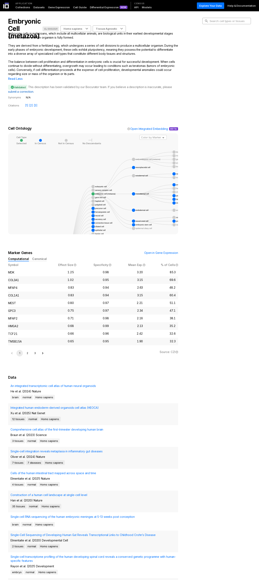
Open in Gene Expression (161, 247)
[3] (36, 99)
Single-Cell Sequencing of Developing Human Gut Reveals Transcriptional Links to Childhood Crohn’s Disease (33, 504)
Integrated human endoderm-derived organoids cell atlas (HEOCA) (33, 422)
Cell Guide (80, 7)
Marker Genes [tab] (215, 52)
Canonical (39, 253)
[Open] (163, 132)
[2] (31, 99)
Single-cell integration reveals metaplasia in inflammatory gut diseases (34, 448)
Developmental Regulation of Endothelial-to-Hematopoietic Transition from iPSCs (28, 542)
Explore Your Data (210, 5)
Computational (18, 253)
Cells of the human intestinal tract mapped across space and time (29, 464)
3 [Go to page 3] (35, 369)
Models (147, 7)
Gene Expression (59, 7)
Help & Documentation (241, 5)
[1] (26, 99)
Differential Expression (104, 7)
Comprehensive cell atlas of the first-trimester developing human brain (32, 433)
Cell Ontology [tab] (214, 45)
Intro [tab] (208, 39)
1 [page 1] (19, 369)
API (136, 7)
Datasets (39, 7)
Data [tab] (208, 58)
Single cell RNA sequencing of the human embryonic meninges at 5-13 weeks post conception (32, 488)
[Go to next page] (42, 369)
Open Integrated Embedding (149, 123)
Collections (22, 7)
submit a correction (20, 86)
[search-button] (206, 21)
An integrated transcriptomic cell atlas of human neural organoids (32, 410)
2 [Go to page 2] (27, 369)
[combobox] (153, 131)
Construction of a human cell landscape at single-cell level (34, 475)
